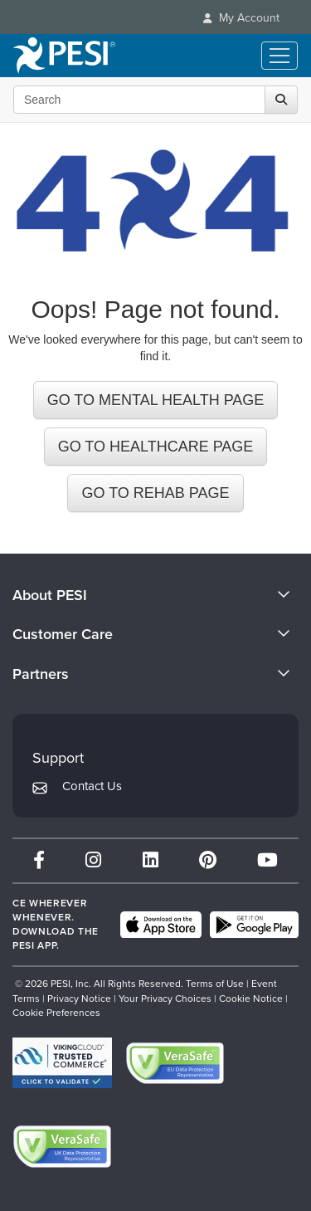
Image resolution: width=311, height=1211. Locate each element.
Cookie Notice (251, 998)
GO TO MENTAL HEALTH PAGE (156, 400)
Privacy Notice (79, 998)
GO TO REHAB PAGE (155, 493)
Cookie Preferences (56, 1012)
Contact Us (92, 786)
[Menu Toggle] (279, 56)
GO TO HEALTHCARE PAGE (156, 446)
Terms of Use (215, 983)
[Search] (281, 99)
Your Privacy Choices (165, 998)
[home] (64, 55)
